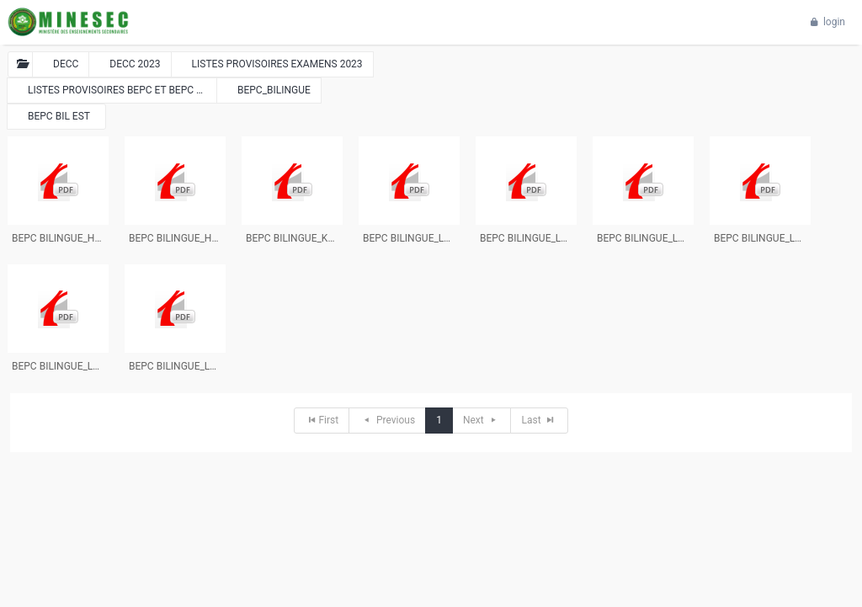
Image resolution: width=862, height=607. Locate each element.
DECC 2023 (134, 64)
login (825, 22)
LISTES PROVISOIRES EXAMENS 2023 (277, 64)
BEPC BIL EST (59, 116)
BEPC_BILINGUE (274, 90)
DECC (65, 64)
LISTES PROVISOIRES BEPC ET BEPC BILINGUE (122, 90)
